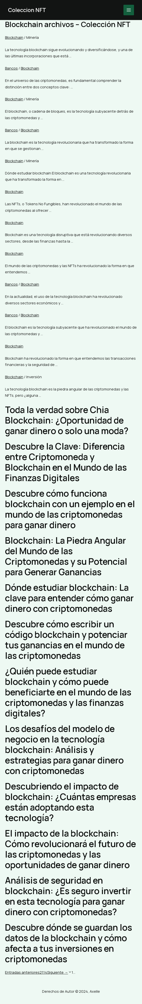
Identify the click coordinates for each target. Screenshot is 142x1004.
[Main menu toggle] (128, 10)
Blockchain (14, 37)
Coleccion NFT (27, 10)
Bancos (11, 68)
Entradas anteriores (22, 972)
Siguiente (57, 972)
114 (44, 972)
